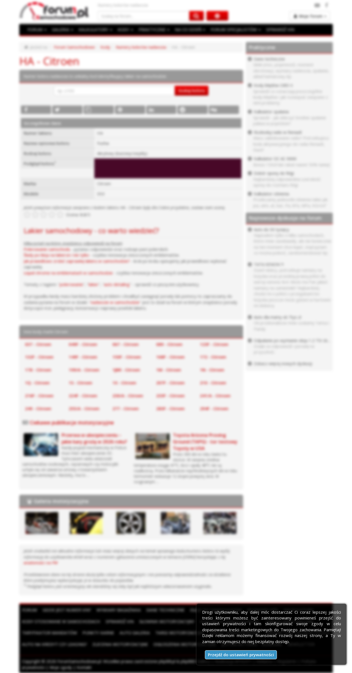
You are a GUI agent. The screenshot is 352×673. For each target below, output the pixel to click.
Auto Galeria (132, 632)
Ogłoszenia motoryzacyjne (182, 644)
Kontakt (84, 667)
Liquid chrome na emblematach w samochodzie (68, 273)
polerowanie (71, 284)
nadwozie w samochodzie (115, 302)
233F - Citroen (170, 395)
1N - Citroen (212, 369)
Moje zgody (61, 667)
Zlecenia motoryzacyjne (118, 644)
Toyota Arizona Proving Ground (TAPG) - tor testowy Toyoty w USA (205, 442)
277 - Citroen (125, 408)
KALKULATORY (94, 29)
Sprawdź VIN (117, 621)
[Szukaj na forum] (143, 16)
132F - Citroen (39, 357)
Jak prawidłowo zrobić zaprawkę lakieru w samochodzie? (77, 261)
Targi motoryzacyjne (177, 632)
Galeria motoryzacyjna (61, 501)
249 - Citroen (38, 408)
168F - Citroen (170, 357)
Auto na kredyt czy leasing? (54, 644)
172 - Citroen (213, 357)
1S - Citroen (80, 382)
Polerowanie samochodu (47, 249)
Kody (105, 47)
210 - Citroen (213, 382)
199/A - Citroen (84, 369)
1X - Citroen (124, 382)
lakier (93, 284)
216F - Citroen (39, 395)
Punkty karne (96, 632)
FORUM (37, 29)
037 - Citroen (38, 344)
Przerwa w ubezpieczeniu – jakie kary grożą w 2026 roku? (94, 438)
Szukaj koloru (191, 90)
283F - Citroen (170, 408)
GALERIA (62, 29)
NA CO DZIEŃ (188, 29)
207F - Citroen (170, 382)
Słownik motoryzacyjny (164, 621)
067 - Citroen (125, 344)
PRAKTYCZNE (152, 29)
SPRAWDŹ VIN (276, 29)
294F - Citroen (214, 408)
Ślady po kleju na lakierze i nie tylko (56, 255)
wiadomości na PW (41, 562)
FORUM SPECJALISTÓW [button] (232, 29)
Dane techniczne (163, 610)
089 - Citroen (169, 344)
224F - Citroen (83, 395)
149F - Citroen (83, 357)
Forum (29, 610)
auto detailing (117, 284)
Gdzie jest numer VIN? (66, 610)
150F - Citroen (126, 357)
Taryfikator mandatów (49, 632)
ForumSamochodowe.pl (79, 661)
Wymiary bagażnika (117, 610)
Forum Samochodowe (74, 47)
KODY (124, 29)
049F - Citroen (83, 344)
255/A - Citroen (84, 408)
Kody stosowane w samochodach (60, 621)
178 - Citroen (38, 369)
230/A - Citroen (127, 395)
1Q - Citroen (37, 382)
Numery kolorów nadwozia (141, 47)
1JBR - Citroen (126, 369)
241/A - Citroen (215, 395)
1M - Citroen (168, 369)
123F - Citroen (214, 344)
